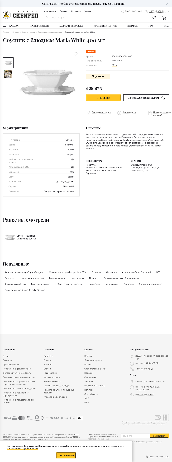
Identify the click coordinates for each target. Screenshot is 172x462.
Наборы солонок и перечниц (70, 284)
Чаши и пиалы (111, 284)
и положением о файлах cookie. (22, 448)
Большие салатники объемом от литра (123, 278)
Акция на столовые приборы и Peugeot (24, 272)
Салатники (111, 272)
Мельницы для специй (33, 278)
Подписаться (159, 435)
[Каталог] (11, 26)
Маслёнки (95, 284)
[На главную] (20, 15)
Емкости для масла (40, 284)
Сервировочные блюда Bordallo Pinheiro (25, 290)
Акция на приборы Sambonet (136, 272)
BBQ (158, 272)
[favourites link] (154, 17)
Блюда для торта (57, 278)
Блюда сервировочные (150, 284)
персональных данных (153, 442)
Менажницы (78, 278)
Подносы (93, 278)
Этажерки (129, 284)
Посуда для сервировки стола (59, 191)
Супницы (96, 272)
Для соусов (10, 278)
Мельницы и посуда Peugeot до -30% (67, 272)
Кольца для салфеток (15, 284)
